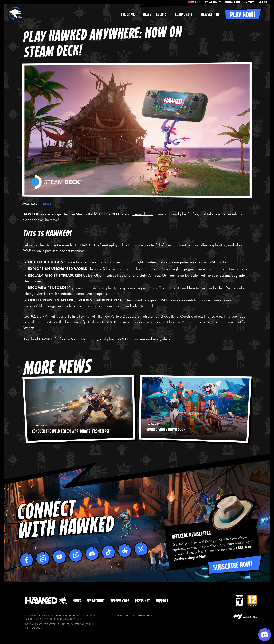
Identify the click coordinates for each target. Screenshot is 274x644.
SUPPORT (249, 2)
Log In (263, 2)
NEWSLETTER (210, 14)
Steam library (142, 213)
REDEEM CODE (232, 2)
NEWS (147, 14)
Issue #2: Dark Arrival (38, 316)
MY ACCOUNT (213, 2)
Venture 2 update (123, 316)
